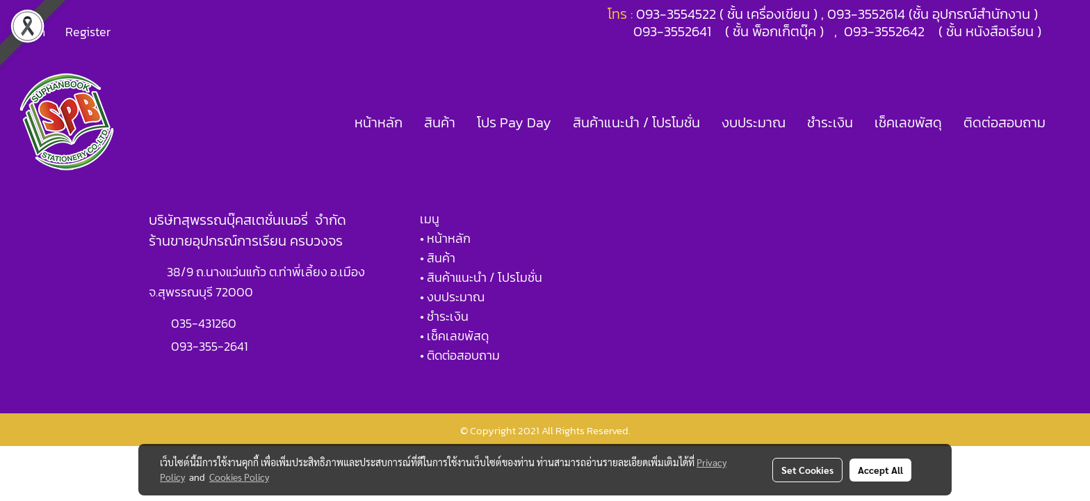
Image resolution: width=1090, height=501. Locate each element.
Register (88, 31)
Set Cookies (807, 469)
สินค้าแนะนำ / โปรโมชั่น (636, 122)
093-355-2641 (209, 346)
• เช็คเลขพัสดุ (454, 335)
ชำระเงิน (830, 122)
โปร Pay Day (514, 122)
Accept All (880, 469)
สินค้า (439, 122)
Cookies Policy (239, 476)
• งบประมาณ (452, 296)
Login (30, 31)
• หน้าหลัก (445, 238)
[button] (1068, 122)
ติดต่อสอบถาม (1004, 122)
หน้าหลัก (378, 122)
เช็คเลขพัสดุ (908, 122)
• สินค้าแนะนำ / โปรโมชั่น (481, 277)
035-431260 (205, 323)
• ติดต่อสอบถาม (460, 355)
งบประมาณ (754, 122)
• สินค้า (437, 257)
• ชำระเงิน (444, 316)
